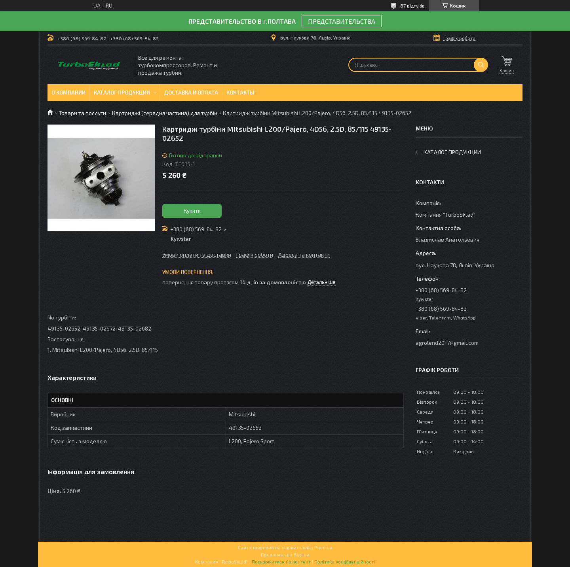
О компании (68, 92)
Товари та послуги (82, 113)
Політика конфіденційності (344, 561)
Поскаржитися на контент (281, 561)
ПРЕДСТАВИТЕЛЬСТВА (341, 21)
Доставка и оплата (191, 92)
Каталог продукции (122, 92)
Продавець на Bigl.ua (285, 554)
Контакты (240, 92)
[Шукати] (481, 65)
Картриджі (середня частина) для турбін (164, 113)
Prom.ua (323, 547)
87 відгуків (412, 5)
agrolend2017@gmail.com (447, 342)
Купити (192, 211)
